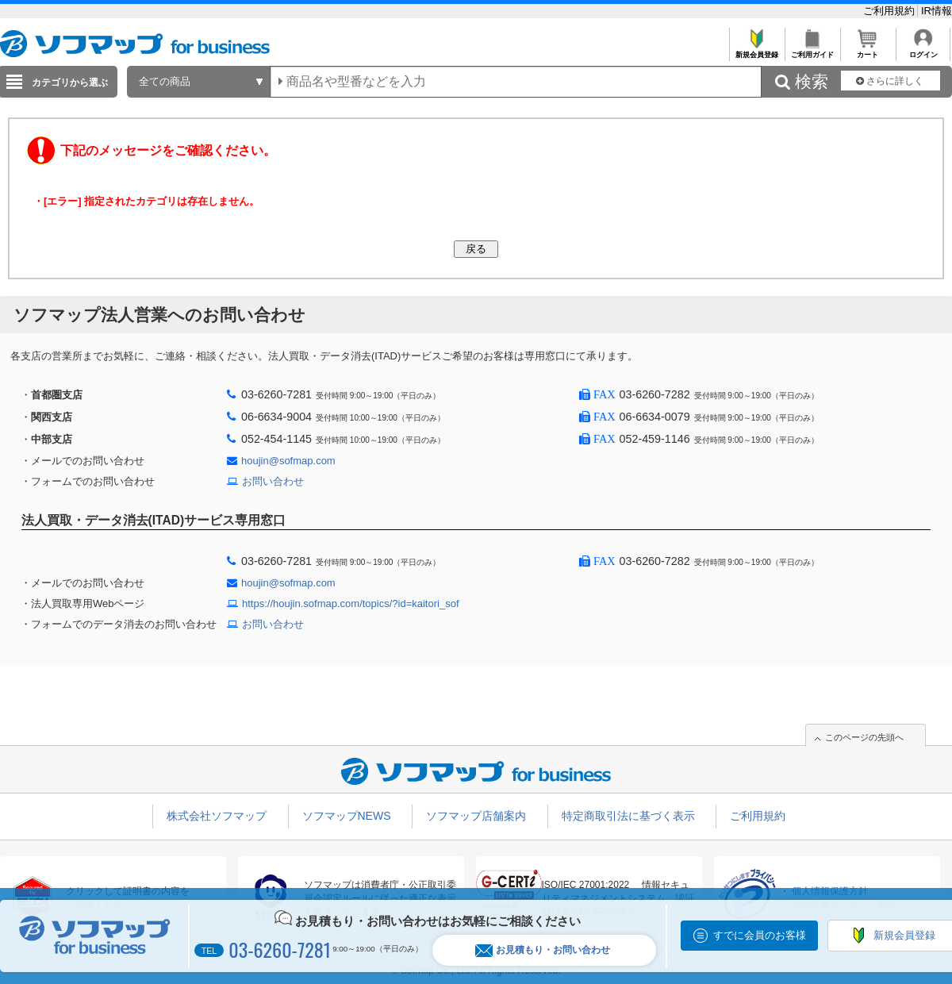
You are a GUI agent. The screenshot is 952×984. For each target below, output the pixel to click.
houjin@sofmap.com (288, 461)
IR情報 (936, 11)
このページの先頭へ (864, 737)
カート (867, 50)
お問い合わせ (273, 481)
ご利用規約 (890, 11)
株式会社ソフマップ (217, 815)
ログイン (923, 50)
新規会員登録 (756, 50)
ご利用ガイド (812, 50)
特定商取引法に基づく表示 (628, 815)
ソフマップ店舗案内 (476, 815)
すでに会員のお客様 (759, 935)
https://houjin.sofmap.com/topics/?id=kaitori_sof (350, 603)
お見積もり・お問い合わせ (542, 950)
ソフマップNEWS (346, 815)
